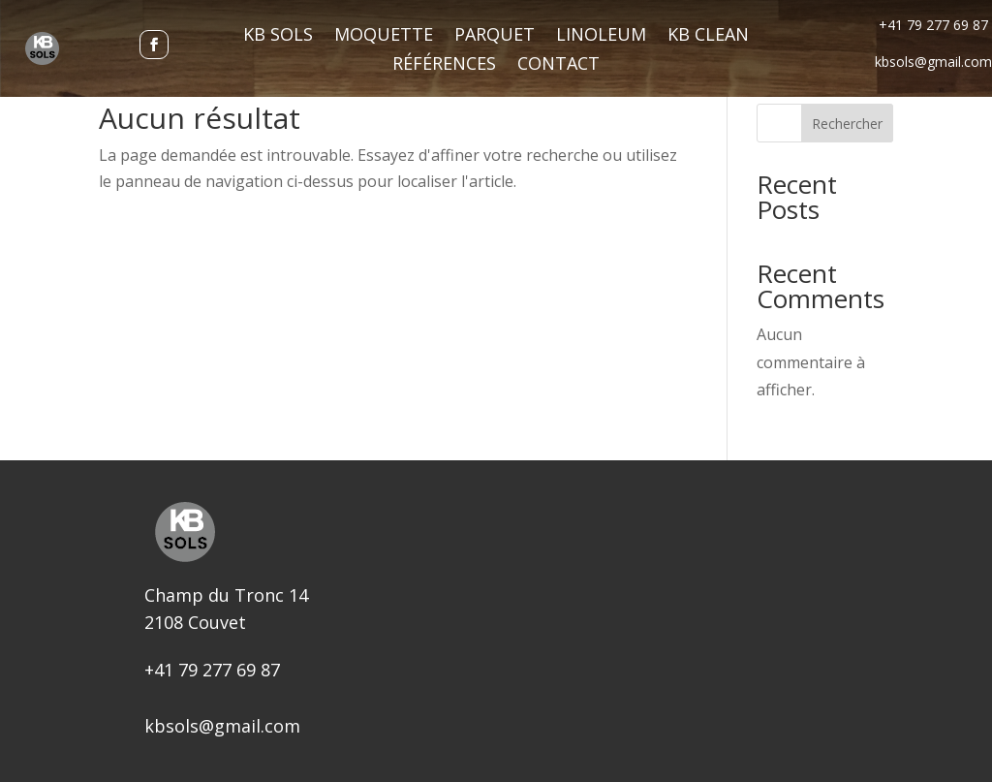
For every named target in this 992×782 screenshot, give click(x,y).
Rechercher (847, 123)
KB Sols (278, 36)
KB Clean (708, 36)
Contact (558, 65)
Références (444, 65)
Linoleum (601, 36)
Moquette (383, 36)
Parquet (494, 36)
